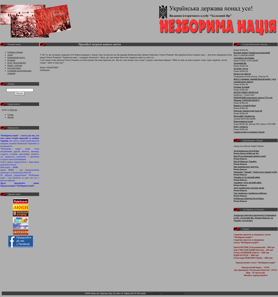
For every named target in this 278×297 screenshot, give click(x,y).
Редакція (11, 60)
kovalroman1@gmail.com (173, 293)
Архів (10, 55)
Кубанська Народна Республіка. (249, 198)
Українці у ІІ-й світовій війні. (248, 182)
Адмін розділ (190, 293)
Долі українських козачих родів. (249, 188)
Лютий (10, 117)
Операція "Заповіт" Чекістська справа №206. (255, 172)
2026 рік (13, 110)
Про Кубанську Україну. (245, 161)
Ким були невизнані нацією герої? (250, 156)
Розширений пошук (16, 57)
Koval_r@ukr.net (153, 293)
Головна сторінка (15, 52)
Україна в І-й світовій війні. (247, 177)
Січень (10, 114)
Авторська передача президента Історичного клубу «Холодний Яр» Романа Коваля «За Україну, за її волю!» (255, 218)
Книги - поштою (14, 65)
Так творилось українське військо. (250, 193)
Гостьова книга (14, 68)
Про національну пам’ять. (246, 167)
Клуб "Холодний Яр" (16, 63)
